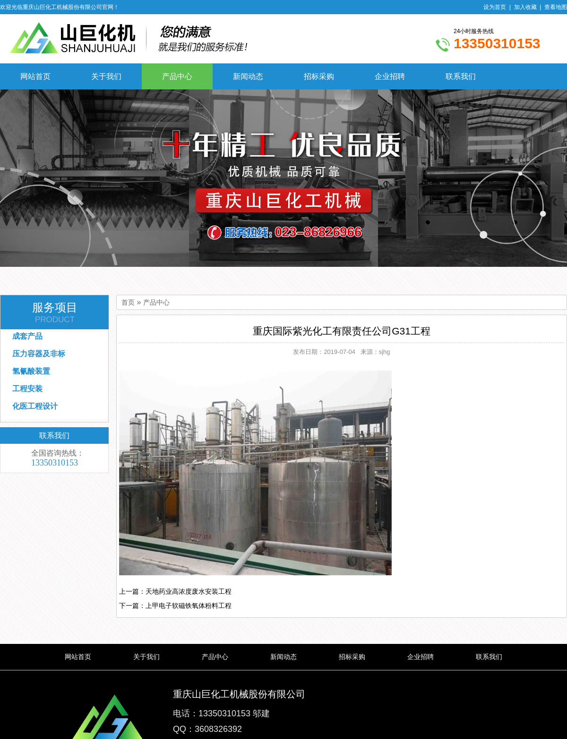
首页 (128, 302)
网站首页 (35, 76)
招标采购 (319, 76)
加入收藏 (525, 7)
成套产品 (27, 336)
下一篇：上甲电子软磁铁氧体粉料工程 (175, 605)
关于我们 (106, 76)
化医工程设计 (35, 406)
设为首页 (494, 7)
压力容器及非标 (38, 354)
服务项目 (54, 313)
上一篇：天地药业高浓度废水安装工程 (175, 591)
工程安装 (27, 389)
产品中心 (177, 76)
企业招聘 (390, 76)
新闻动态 (248, 76)
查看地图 (555, 7)
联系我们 (461, 76)
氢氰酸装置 (31, 371)
